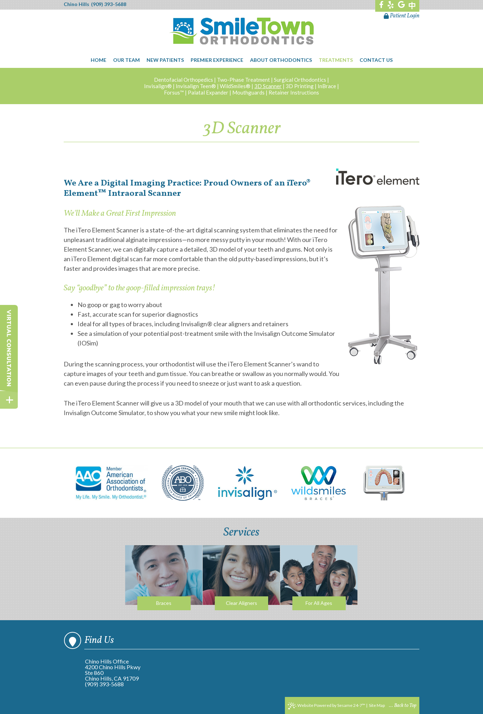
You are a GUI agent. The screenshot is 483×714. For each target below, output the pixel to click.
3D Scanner (268, 86)
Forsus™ (174, 92)
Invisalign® (158, 86)
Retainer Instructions (294, 92)
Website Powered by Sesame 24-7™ (326, 705)
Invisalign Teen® (196, 86)
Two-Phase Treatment (243, 79)
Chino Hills (76, 4)
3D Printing (300, 86)
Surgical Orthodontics (300, 79)
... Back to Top (402, 705)
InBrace (327, 86)
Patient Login (401, 16)
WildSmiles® (235, 86)
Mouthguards (248, 92)
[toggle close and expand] (9, 400)
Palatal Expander (208, 92)
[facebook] (381, 5)
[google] (401, 5)
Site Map (377, 705)
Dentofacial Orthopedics (183, 79)
